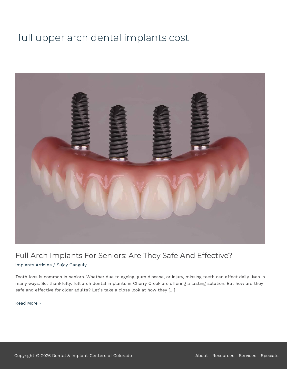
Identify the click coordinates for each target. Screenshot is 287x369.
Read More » (28, 303)
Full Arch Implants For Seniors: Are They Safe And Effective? (123, 255)
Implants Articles (33, 264)
